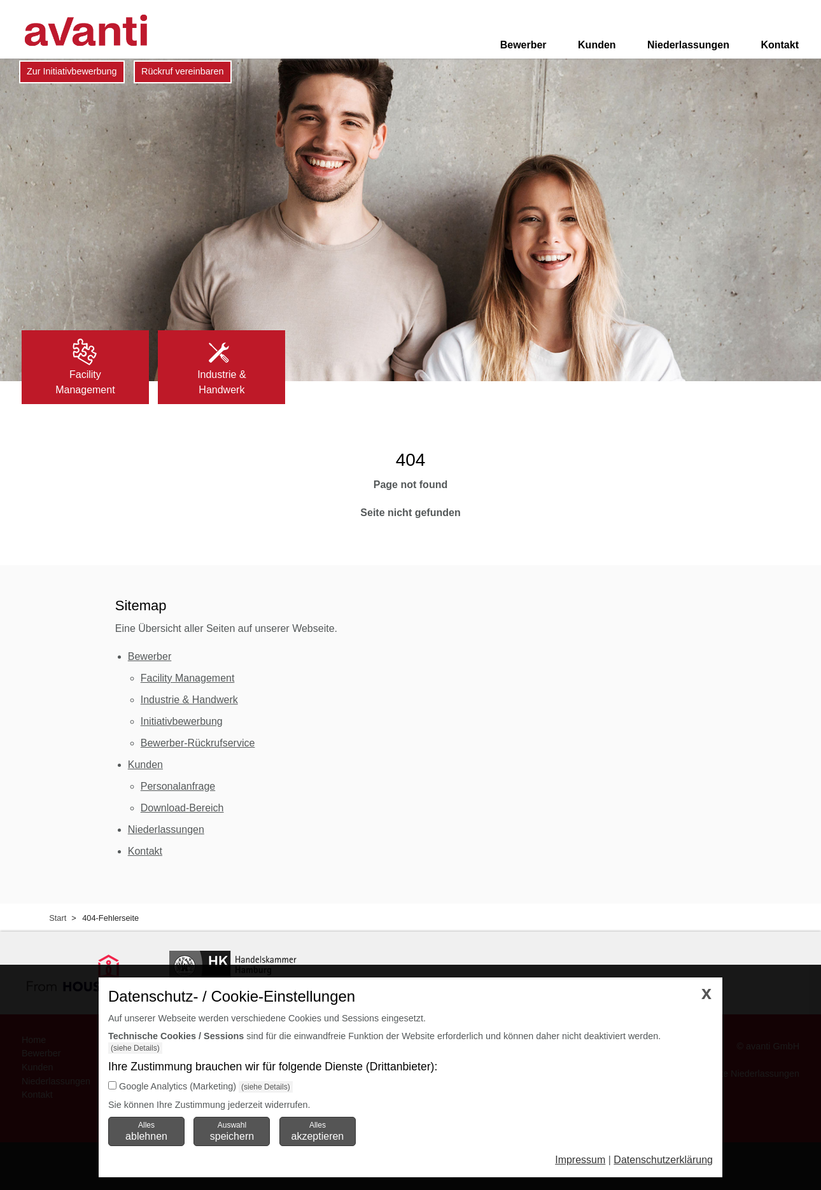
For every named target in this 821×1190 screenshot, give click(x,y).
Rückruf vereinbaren (182, 71)
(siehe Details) (135, 1048)
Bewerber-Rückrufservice (198, 743)
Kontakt (780, 44)
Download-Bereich (182, 807)
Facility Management (188, 678)
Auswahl (232, 1131)
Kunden (597, 44)
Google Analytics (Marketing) (177, 1086)
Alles (146, 1131)
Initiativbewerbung (182, 721)
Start (57, 918)
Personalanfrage (178, 786)
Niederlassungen (688, 44)
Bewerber (523, 44)
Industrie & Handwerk (189, 699)
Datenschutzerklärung (663, 1159)
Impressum (580, 1159)
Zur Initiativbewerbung (72, 71)
